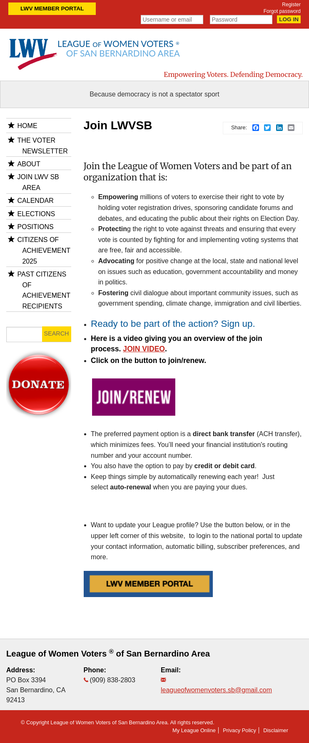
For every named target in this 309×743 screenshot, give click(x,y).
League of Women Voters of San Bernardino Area (108, 653)
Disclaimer (275, 730)
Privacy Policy (239, 730)
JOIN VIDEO (144, 349)
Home (27, 125)
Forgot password (282, 11)
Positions (35, 226)
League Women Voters (118, 48)
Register (291, 4)
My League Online (194, 730)
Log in (289, 19)
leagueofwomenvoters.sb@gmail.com (216, 690)
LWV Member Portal (52, 8)
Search (56, 333)
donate (38, 360)
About (28, 164)
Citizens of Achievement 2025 (43, 250)
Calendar (35, 200)
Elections (36, 213)
